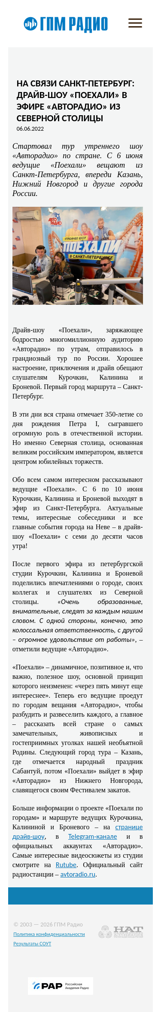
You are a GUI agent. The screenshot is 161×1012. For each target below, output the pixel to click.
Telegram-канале (92, 836)
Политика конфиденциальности (49, 934)
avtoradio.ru (78, 874)
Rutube (66, 864)
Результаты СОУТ (32, 943)
